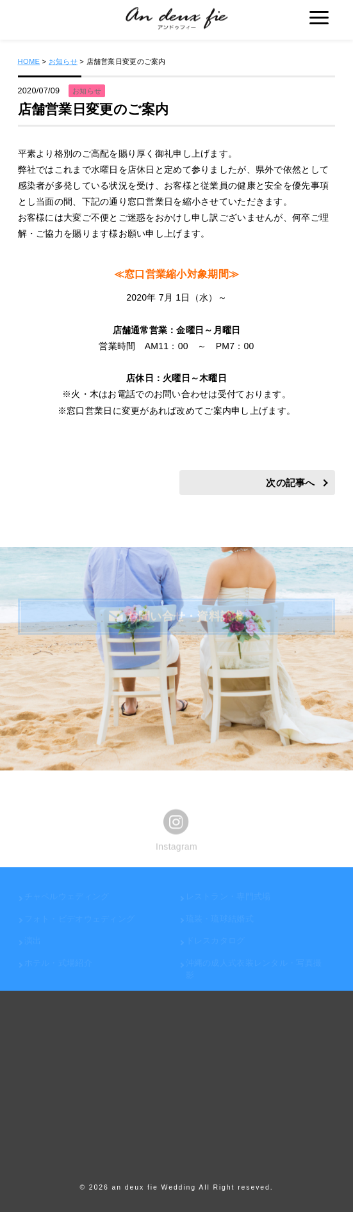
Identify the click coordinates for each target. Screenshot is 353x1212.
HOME (29, 61)
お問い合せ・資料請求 (176, 617)
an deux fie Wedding (154, 1187)
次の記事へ (290, 483)
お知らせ (63, 61)
